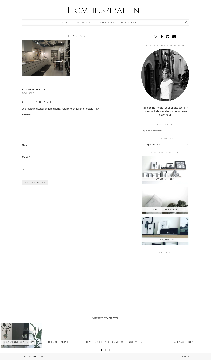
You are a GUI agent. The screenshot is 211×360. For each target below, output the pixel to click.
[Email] (174, 36)
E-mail (26, 157)
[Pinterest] (149, 264)
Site (24, 169)
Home (65, 22)
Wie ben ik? (84, 22)
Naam (26, 145)
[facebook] (161, 36)
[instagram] (155, 36)
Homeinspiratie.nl (105, 10)
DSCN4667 (34, 91)
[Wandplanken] (165, 170)
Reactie (26, 114)
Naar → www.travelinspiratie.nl (122, 22)
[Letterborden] (165, 231)
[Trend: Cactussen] (165, 200)
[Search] (186, 22)
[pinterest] (167, 36)
